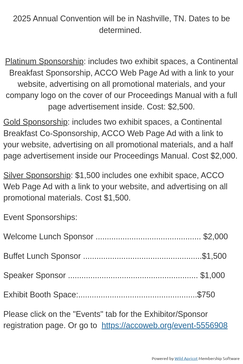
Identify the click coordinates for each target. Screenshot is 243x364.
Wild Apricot (186, 358)
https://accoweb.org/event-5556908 (165, 325)
